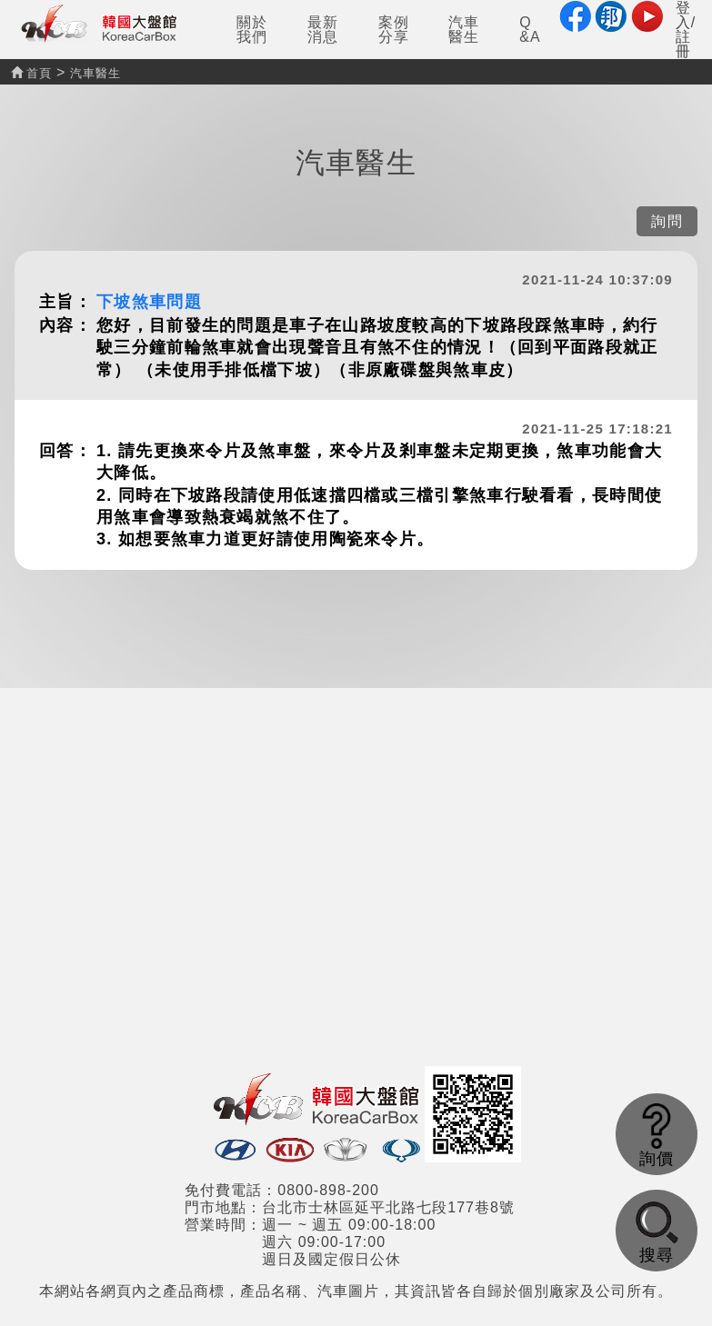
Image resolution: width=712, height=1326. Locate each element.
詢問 (667, 221)
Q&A (529, 30)
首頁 (31, 73)
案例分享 (393, 30)
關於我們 (251, 30)
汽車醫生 (463, 30)
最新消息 (322, 30)
